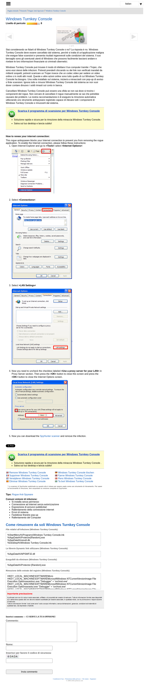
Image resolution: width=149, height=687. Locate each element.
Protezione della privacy (73, 683)
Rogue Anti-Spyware (36, 11)
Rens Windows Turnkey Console (74, 478)
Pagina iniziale (13, 11)
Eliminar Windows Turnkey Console (27, 481)
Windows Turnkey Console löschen (76, 472)
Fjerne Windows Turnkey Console (75, 475)
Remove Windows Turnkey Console (27, 472)
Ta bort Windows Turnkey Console (75, 481)
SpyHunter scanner (50, 436)
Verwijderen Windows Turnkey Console (29, 478)
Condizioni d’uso (58, 683)
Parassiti (23, 11)
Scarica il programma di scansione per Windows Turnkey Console (59, 111)
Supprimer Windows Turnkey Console (28, 475)
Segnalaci (93, 683)
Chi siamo (85, 683)
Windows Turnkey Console (56, 11)
